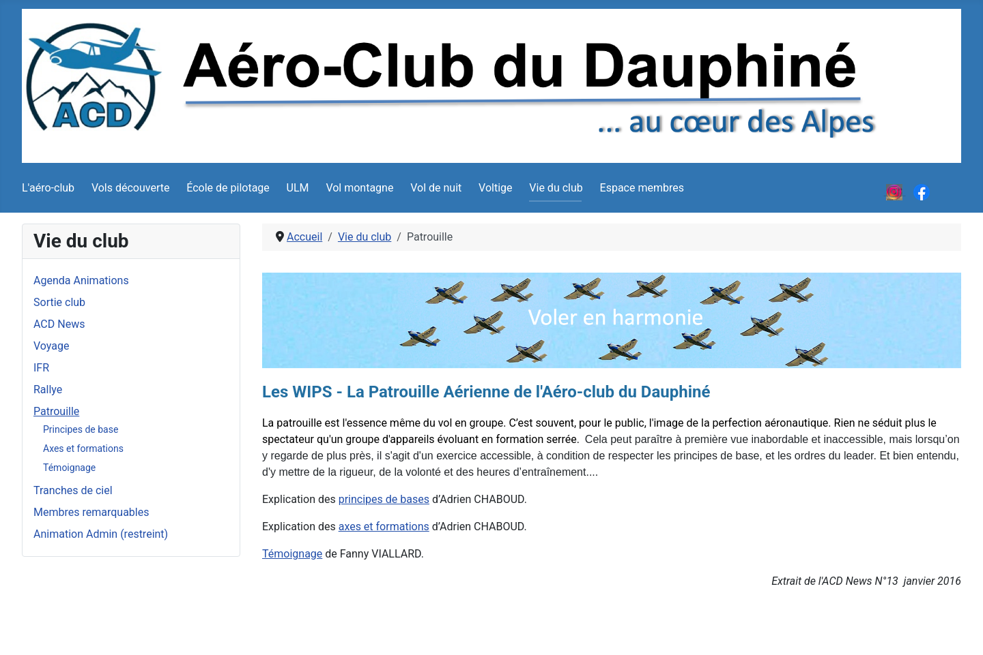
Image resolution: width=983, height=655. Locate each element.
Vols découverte (130, 187)
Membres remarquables (91, 512)
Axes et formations (83, 448)
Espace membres (642, 187)
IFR (41, 367)
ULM (298, 187)
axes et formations (384, 526)
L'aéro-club (48, 187)
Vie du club (555, 187)
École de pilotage (228, 187)
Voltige (495, 187)
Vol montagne (359, 187)
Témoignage (69, 467)
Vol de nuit (435, 187)
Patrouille (56, 411)
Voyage (51, 345)
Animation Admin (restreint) (100, 534)
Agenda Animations (81, 280)
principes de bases (384, 499)
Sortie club (59, 302)
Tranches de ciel (73, 490)
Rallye (47, 389)
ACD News (59, 324)
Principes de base (80, 429)
